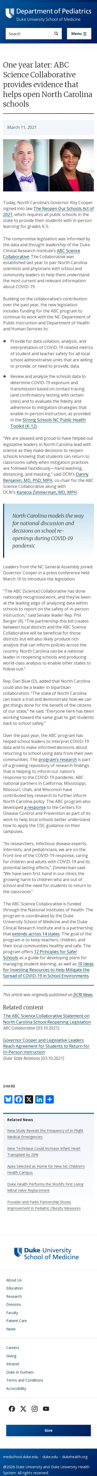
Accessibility (16, 1388)
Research (14, 1296)
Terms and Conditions (24, 1380)
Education (14, 1288)
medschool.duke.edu (20, 1456)
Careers (12, 1347)
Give (48, 1430)
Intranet (12, 1363)
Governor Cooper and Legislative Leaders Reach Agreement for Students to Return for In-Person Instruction (46, 1046)
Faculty (12, 1312)
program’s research (58, 759)
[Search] (56, 33)
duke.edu (50, 1456)
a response (35, 807)
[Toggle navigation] (79, 33)
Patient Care (16, 1320)
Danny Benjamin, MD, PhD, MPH (45, 477)
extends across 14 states (36, 934)
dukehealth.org (75, 1456)
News (11, 1328)
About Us (14, 1280)
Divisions (13, 1304)
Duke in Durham (20, 1372)
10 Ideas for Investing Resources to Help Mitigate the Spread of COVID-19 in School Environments (48, 970)
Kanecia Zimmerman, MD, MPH (47, 492)
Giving (11, 1355)
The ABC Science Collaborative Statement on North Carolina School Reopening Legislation (47, 1019)
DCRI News (82, 994)
